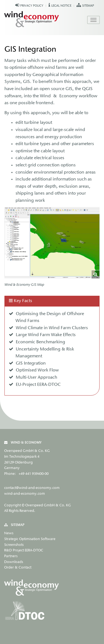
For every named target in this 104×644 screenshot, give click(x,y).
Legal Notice (61, 5)
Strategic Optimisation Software (29, 539)
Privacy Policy (31, 5)
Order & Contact (17, 567)
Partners (10, 556)
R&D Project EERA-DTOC (23, 550)
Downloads (13, 562)
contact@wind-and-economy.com (32, 488)
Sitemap (88, 5)
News (8, 533)
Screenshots (14, 545)
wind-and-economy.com (24, 494)
